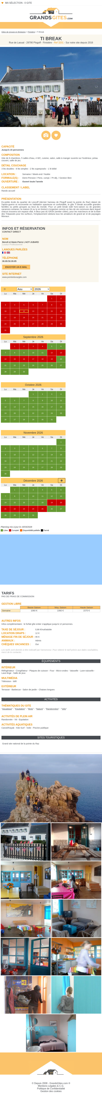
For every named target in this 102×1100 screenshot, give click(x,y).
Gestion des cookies (51, 1091)
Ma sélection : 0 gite (18, 3)
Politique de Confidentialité (51, 1088)
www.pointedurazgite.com (14, 277)
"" (7, 709)
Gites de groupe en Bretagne (13, 32)
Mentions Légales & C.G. (51, 1086)
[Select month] (25, 289)
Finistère (31, 32)
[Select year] (42, 289)
